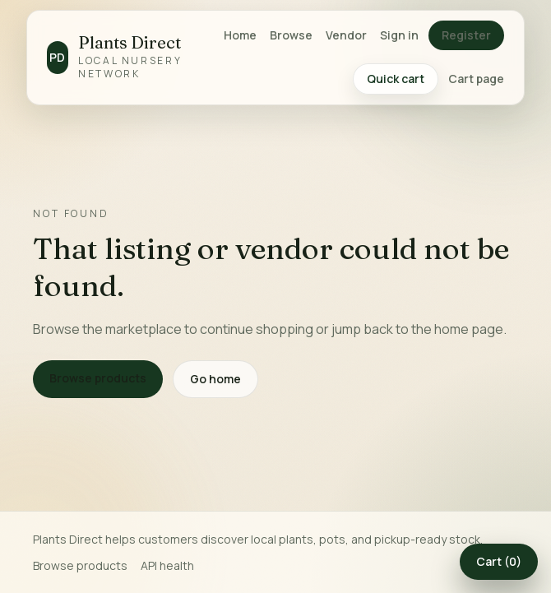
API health (167, 565)
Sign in (399, 35)
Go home (215, 379)
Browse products (97, 378)
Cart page (476, 78)
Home (240, 35)
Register (466, 35)
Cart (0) (498, 561)
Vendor (346, 35)
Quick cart (395, 78)
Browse (291, 35)
